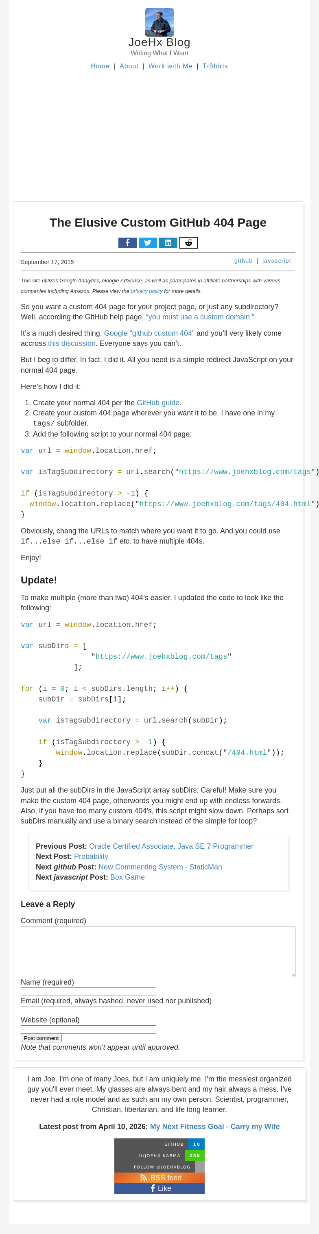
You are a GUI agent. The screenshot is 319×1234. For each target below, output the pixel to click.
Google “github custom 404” (149, 333)
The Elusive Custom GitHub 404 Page (158, 222)
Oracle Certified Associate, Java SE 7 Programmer (171, 846)
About (129, 66)
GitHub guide (158, 403)
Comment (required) (53, 921)
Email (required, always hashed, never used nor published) (116, 1011)
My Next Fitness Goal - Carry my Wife (215, 1136)
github (243, 261)
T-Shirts (215, 66)
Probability (91, 856)
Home (100, 66)
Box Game (127, 877)
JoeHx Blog (159, 42)
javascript (276, 261)
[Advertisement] (159, 132)
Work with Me (171, 66)
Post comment (41, 1048)
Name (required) (47, 992)
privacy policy (147, 291)
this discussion (72, 343)
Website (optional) (50, 1030)
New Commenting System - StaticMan (160, 867)
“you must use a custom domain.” (200, 317)
